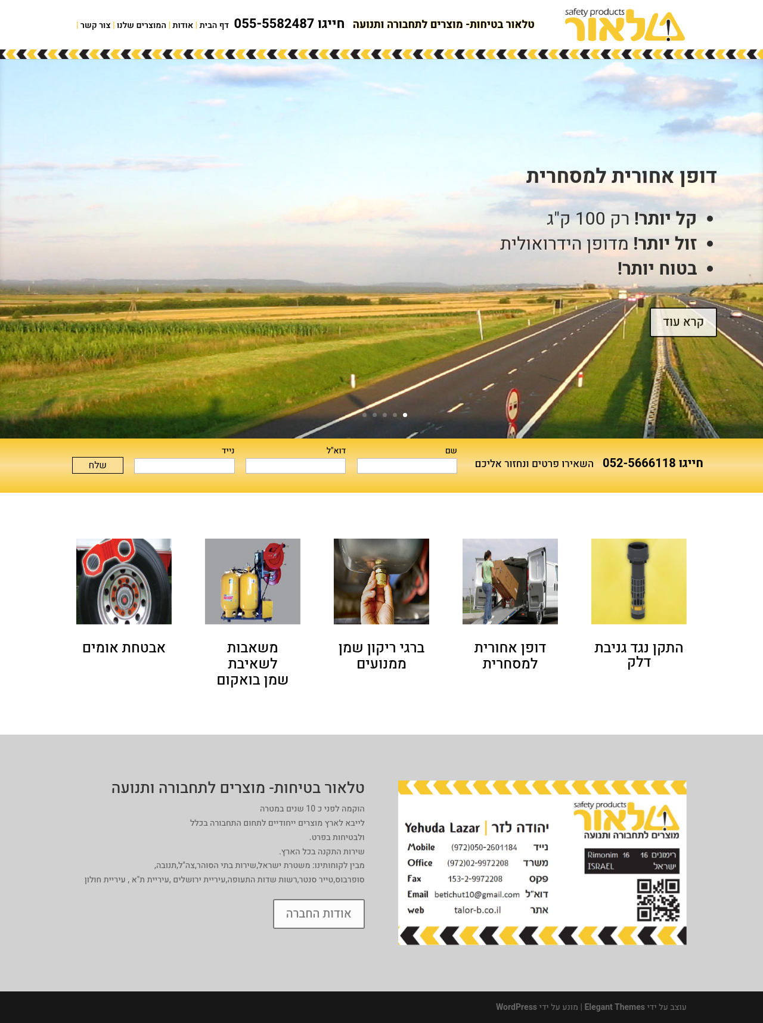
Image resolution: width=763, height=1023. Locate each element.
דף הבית (214, 26)
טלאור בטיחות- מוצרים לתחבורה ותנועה (444, 27)
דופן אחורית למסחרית (621, 193)
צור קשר (95, 26)
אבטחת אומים (124, 648)
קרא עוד (683, 338)
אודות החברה (319, 913)
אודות (183, 26)
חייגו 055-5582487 (289, 26)
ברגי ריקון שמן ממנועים (382, 656)
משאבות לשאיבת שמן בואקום (252, 664)
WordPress (516, 1007)
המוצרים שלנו (141, 26)
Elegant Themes (614, 1007)
